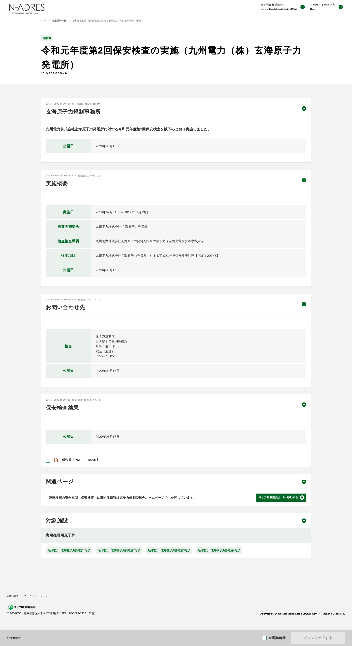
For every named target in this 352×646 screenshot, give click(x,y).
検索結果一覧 (59, 20)
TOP (43, 21)
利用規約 (12, 596)
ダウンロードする (317, 638)
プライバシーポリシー (36, 596)
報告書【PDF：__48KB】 (81, 460)
